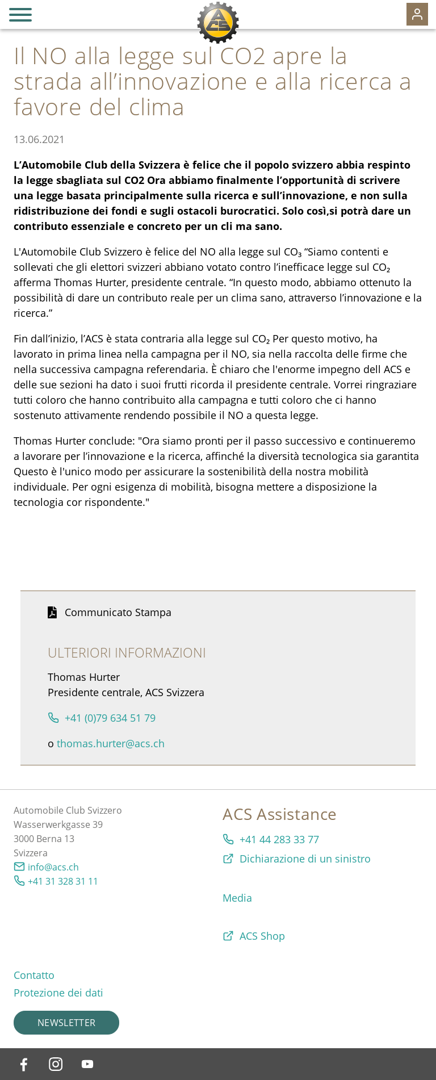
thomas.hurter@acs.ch (111, 743)
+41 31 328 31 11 (63, 881)
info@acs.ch (53, 867)
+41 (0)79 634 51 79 (110, 718)
